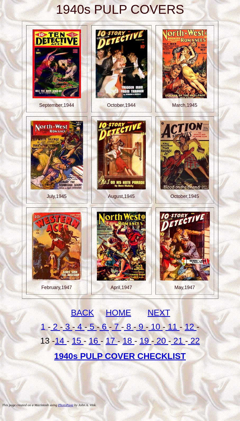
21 (178, 340)
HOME (118, 312)
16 (94, 340)
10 (155, 326)
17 (111, 340)
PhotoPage (65, 405)
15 (77, 340)
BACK (82, 312)
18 (128, 340)
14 (60, 340)
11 (172, 326)
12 (190, 326)
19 (145, 340)
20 (161, 340)
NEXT (159, 312)
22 (194, 340)
